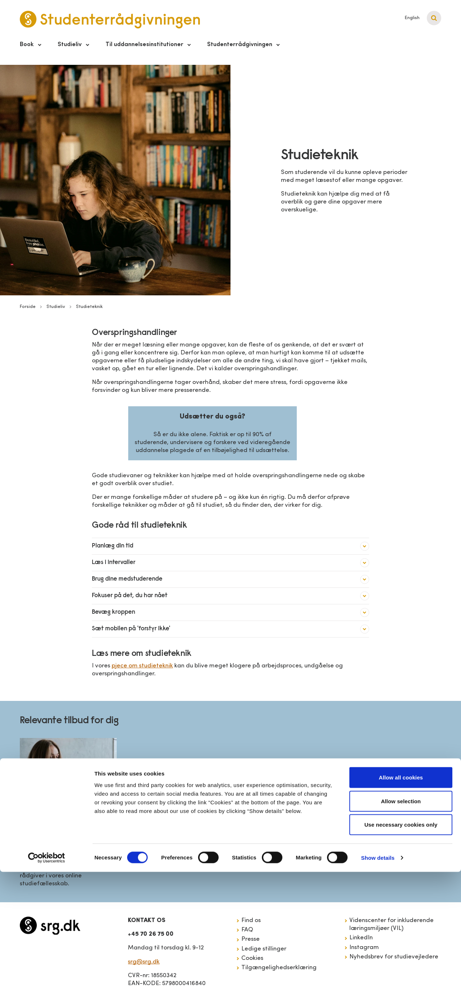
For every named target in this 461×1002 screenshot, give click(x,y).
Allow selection (401, 931)
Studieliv (70, 44)
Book (27, 44)
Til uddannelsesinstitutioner (144, 44)
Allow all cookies (401, 907)
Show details (378, 988)
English (412, 17)
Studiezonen (43, 847)
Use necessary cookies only (401, 955)
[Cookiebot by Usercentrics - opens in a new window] (46, 988)
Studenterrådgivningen (239, 44)
